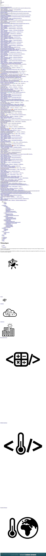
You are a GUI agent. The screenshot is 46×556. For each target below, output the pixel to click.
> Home (3, 245)
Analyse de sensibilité (9, 225)
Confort (1, 296)
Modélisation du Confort (9, 214)
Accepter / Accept (33, 554)
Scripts (5, 233)
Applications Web (6, 232)
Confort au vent (8, 208)
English (5, 203)
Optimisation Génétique (9, 226)
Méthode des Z (8, 210)
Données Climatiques (7, 227)
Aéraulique (5, 206)
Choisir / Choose (22, 554)
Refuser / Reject (28, 554)
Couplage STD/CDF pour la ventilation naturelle (13, 222)
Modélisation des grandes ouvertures (11, 212)
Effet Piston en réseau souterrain (11, 211)
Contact (3, 235)
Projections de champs (9, 224)
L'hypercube (2, 2)
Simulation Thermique (7, 220)
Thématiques (4, 205)
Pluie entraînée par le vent (10, 209)
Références (4, 228)
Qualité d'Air (6, 216)
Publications (6, 229)
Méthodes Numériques (3, 422)
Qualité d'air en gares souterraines (11, 218)
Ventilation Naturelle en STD (10, 221)
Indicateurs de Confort (9, 213)
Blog (3, 239)
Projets (5, 230)
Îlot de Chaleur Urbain (7, 219)
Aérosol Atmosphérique (9, 217)
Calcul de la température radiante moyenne (12, 215)
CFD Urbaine (8, 207)
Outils (3, 231)
